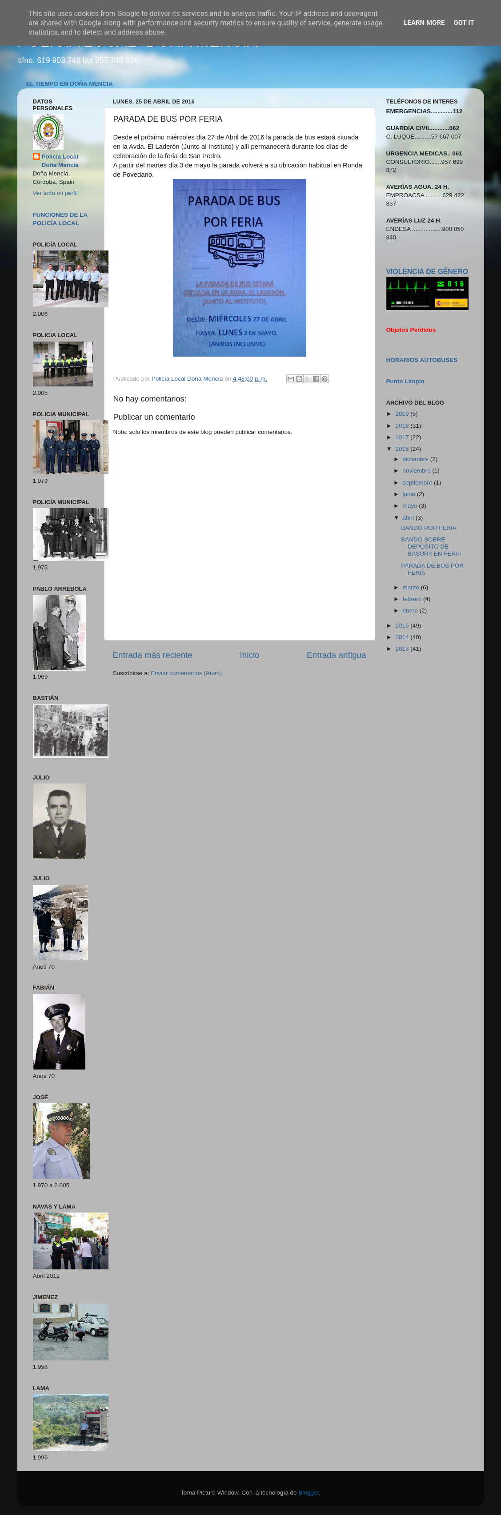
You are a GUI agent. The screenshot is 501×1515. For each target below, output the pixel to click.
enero (411, 610)
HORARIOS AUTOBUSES (422, 360)
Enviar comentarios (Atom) (186, 673)
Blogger (308, 1492)
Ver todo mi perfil (55, 193)
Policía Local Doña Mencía (60, 160)
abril (409, 517)
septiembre (418, 482)
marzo (412, 587)
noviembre (418, 470)
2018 (402, 425)
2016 (402, 448)
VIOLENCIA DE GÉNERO (427, 271)
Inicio (250, 655)
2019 (402, 413)
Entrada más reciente (153, 655)
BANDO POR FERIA (429, 528)
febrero (413, 599)
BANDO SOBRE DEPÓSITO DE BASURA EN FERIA (431, 546)
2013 (402, 648)
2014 (402, 637)
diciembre (416, 459)
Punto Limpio (405, 381)
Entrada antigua (336, 655)
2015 (402, 625)
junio (410, 494)
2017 (402, 437)
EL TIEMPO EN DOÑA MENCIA (69, 83)
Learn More (424, 23)
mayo (411, 505)
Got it (463, 23)
